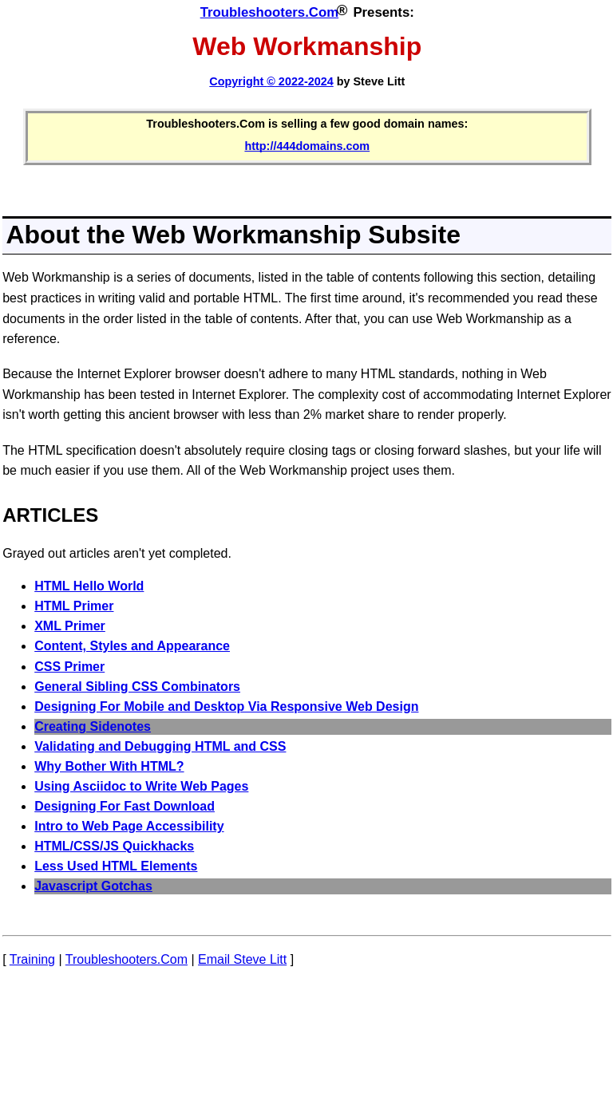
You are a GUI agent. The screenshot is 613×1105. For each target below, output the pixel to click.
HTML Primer (73, 606)
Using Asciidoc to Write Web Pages (141, 786)
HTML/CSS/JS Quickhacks (114, 846)
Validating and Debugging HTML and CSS (160, 746)
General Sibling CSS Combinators (137, 686)
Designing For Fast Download (124, 806)
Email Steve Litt (242, 959)
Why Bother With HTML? (109, 766)
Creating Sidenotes (92, 726)
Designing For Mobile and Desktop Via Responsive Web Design (226, 706)
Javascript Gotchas (93, 886)
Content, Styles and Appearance (132, 646)
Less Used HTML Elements (115, 866)
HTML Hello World (89, 586)
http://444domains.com (307, 146)
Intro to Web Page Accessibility (128, 826)
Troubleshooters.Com (269, 12)
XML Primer (69, 626)
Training (32, 959)
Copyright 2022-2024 (271, 81)
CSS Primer (69, 666)
